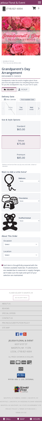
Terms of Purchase (27, 409)
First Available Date (27, 100)
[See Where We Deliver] (21, 298)
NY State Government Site (30, 405)
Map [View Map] (21, 419)
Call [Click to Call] (7, 419)
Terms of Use (21, 412)
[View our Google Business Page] (21, 335)
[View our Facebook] (17, 335)
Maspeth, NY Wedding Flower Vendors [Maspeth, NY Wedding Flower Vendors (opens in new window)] (26, 402)
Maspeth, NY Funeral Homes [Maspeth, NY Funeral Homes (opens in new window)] (15, 398)
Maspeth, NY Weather (9, 405)
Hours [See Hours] (35, 419)
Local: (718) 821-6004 (21, 351)
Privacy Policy (12, 409)
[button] (35, 9)
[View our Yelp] (24, 335)
